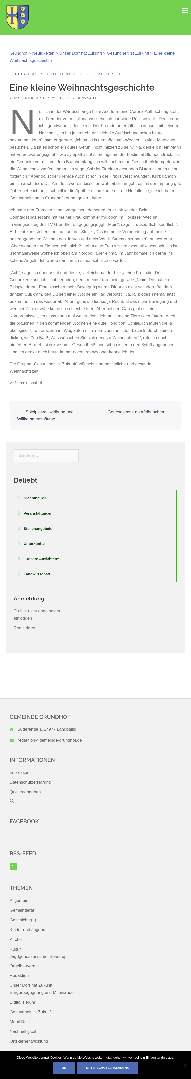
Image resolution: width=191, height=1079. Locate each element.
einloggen (23, 618)
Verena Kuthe (85, 98)
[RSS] (13, 866)
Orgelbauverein (24, 966)
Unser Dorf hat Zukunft (31, 985)
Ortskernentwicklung (29, 1041)
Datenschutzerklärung (30, 782)
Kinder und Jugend (27, 929)
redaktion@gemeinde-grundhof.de (50, 740)
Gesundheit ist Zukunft (86, 74)
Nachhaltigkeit (23, 1031)
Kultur (15, 949)
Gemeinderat (22, 910)
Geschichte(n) (23, 920)
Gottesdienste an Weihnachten (136, 412)
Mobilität (17, 1021)
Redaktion (19, 975)
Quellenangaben (25, 792)
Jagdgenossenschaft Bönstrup (38, 956)
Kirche (16, 939)
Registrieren (25, 628)
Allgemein (29, 74)
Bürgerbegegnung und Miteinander (42, 992)
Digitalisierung (23, 1002)
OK (64, 1068)
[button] (12, 802)
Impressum (20, 772)
